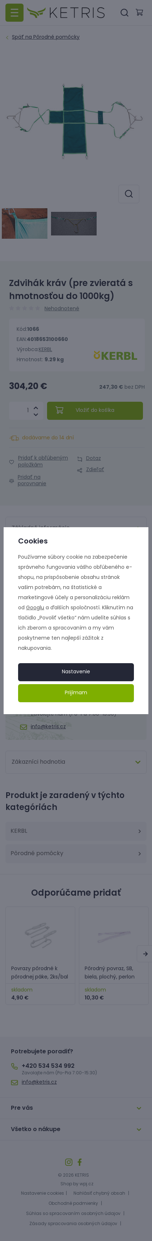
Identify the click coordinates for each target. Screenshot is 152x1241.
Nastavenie (76, 672)
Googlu (35, 608)
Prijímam (76, 693)
